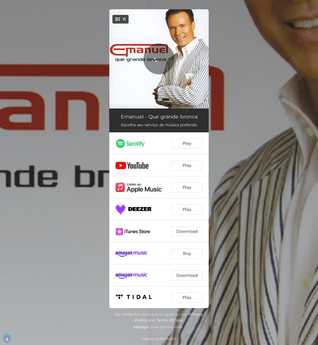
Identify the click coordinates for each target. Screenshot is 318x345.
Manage (141, 327)
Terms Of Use (170, 320)
